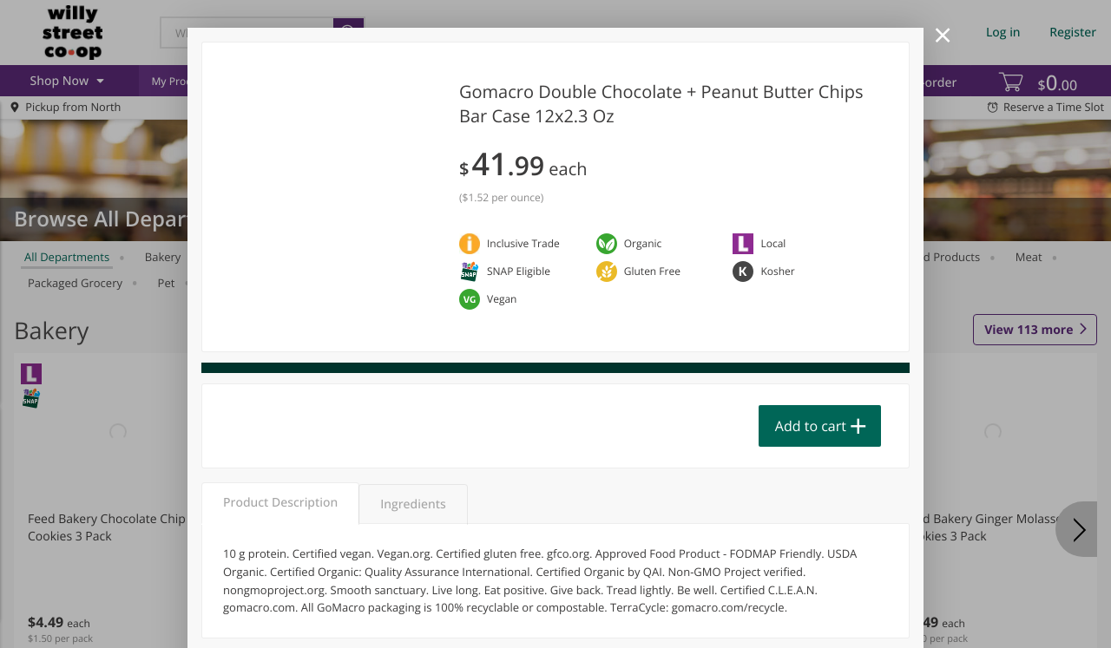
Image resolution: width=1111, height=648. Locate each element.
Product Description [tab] (280, 502)
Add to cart (810, 425)
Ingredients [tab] (412, 504)
